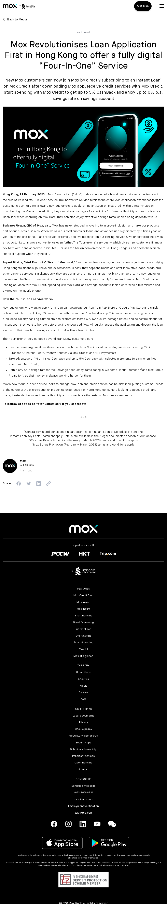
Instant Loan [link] (83, 629)
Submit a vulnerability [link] (83, 749)
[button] (161, 6)
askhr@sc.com (83, 813)
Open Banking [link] (83, 762)
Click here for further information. (83, 858)
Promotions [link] (83, 672)
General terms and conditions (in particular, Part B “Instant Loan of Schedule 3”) (78, 432)
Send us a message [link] (83, 786)
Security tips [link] (83, 742)
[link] (10, 6)
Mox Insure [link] (83, 609)
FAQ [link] (83, 699)
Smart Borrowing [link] (83, 622)
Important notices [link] (83, 756)
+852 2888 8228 (83, 792)
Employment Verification (83, 806)
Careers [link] (83, 692)
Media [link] (83, 686)
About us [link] (83, 679)
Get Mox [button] (143, 5)
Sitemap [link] (84, 769)
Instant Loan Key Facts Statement (32, 436)
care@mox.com (83, 799)
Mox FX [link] (83, 649)
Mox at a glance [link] (83, 656)
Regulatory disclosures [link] (83, 736)
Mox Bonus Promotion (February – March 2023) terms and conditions (79, 444)
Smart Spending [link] (83, 642)
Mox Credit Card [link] (83, 595)
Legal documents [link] (83, 716)
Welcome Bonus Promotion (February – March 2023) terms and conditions (80, 440)
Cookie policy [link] (83, 729)
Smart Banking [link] (83, 615)
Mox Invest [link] (83, 602)
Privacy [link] (83, 722)
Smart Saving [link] (83, 636)
